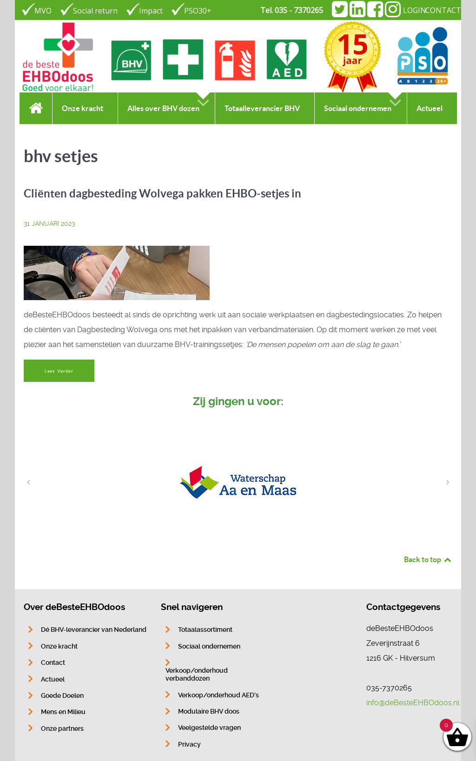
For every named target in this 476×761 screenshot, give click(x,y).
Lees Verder (59, 371)
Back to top (428, 559)
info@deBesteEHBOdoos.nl (412, 702)
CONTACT (443, 10)
